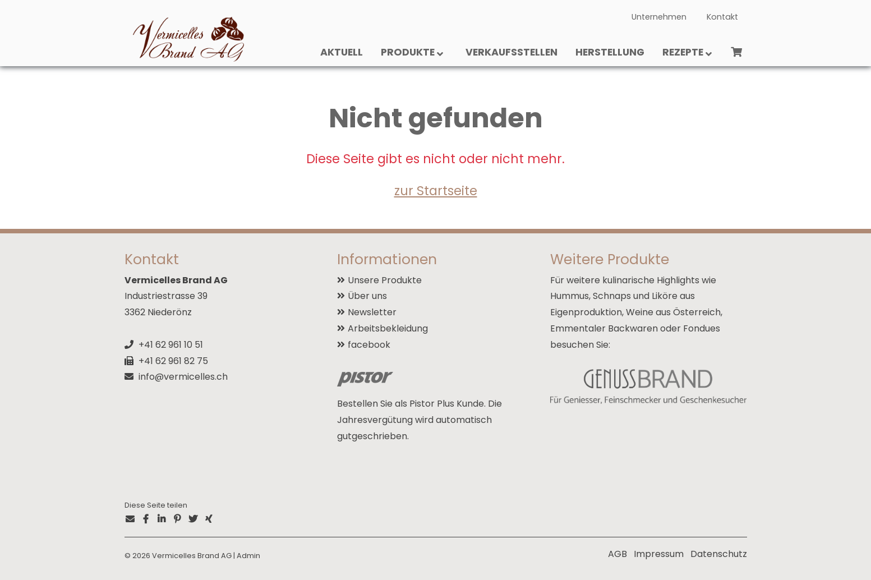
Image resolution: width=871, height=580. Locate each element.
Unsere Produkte (385, 280)
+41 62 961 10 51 (171, 344)
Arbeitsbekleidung (388, 328)
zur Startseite (435, 191)
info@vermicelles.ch (183, 376)
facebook (369, 344)
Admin (248, 555)
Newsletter (372, 312)
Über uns (367, 295)
